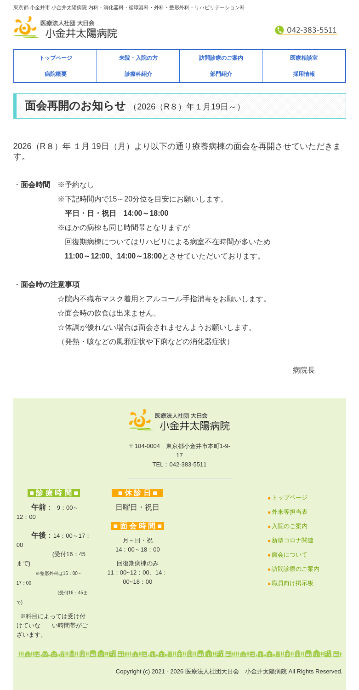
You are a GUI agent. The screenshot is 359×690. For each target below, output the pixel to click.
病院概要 (56, 74)
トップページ (55, 58)
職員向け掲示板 (292, 583)
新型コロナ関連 (292, 540)
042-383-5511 (187, 464)
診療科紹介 (138, 74)
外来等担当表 (290, 511)
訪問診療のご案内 (221, 58)
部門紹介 (221, 74)
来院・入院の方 (138, 58)
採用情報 (304, 74)
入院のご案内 (290, 526)
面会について (290, 554)
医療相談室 (304, 58)
